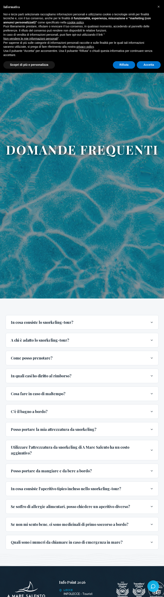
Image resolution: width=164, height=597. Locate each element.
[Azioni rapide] (153, 586)
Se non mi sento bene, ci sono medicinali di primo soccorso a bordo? (82, 524)
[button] (158, 6)
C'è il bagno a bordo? (82, 411)
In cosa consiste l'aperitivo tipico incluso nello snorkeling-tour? (82, 488)
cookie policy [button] (75, 22)
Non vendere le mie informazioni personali (30, 38)
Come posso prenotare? (82, 358)
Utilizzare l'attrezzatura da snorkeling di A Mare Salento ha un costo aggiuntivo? (82, 450)
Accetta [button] (148, 64)
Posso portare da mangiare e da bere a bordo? (82, 470)
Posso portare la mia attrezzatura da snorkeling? (82, 429)
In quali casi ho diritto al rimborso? (82, 375)
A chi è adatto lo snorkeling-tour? (82, 340)
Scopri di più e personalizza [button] (29, 64)
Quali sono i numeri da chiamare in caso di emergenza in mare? (82, 542)
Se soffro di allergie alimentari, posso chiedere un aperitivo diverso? (82, 506)
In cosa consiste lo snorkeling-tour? (82, 322)
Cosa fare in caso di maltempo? (82, 393)
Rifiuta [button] (124, 64)
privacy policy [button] (85, 46)
